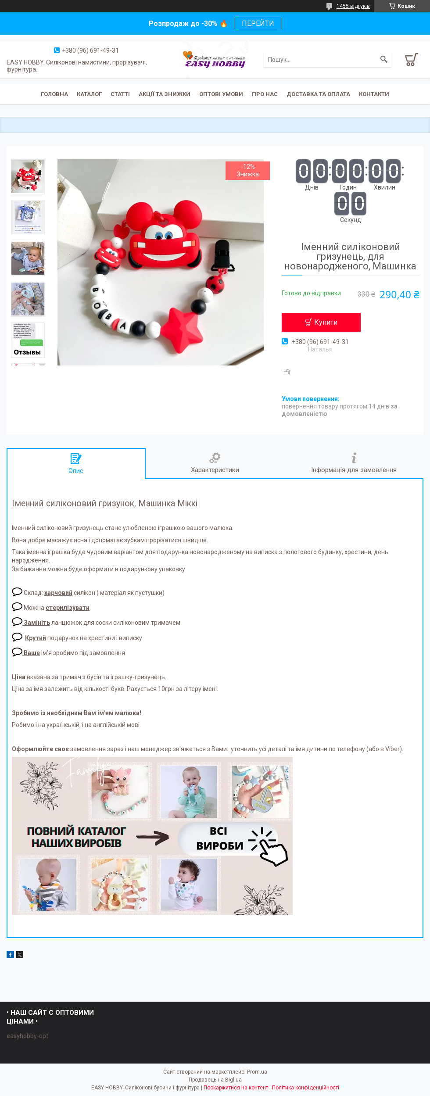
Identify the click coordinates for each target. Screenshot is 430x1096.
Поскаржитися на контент (236, 1088)
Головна (54, 94)
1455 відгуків (353, 6)
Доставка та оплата (318, 94)
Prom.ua (257, 1072)
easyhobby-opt (27, 1035)
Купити (325, 322)
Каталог (89, 94)
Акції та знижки (164, 94)
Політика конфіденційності (305, 1088)
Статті (120, 94)
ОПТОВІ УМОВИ (221, 94)
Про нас (265, 94)
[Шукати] (384, 60)
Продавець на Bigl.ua (215, 1080)
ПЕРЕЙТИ (258, 23)
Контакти (374, 94)
